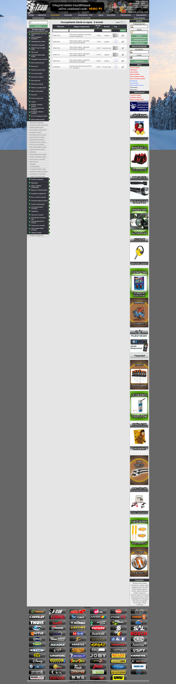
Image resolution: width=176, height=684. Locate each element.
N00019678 (56, 61)
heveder (134, 591)
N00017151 (56, 55)
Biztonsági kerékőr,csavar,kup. (37, 134)
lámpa (138, 595)
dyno (140, 587)
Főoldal (53, 18)
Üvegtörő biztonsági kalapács (37, 176)
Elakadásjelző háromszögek (36, 139)
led (142, 595)
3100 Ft (98, 67)
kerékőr (135, 593)
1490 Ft (98, 61)
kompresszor (142, 593)
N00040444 (56, 67)
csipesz (146, 585)
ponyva (142, 597)
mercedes (146, 595)
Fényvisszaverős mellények (36, 144)
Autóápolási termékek (35, 132)
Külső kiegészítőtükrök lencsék (37, 147)
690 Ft (99, 35)
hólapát (139, 589)
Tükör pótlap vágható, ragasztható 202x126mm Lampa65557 (79, 48)
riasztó (146, 597)
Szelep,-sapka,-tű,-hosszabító (37, 159)
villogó (144, 603)
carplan (142, 585)
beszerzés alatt (107, 48)
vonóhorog (140, 604)
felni (146, 587)
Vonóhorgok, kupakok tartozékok (38, 171)
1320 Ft (98, 48)
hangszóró (144, 589)
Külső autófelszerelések (63, 18)
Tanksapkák (32, 164)
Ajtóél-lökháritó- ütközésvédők (37, 130)
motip (132, 597)
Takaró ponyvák (33, 161)
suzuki (137, 601)
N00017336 (56, 48)
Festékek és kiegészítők (36, 235)
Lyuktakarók (32, 152)
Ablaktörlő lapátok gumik (36, 127)
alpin (140, 583)
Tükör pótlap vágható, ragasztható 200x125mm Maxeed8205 (79, 42)
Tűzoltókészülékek (34, 166)
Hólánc (134, 589)
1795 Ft (98, 55)
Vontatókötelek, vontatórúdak (37, 174)
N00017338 (56, 35)
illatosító (139, 591)
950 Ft (99, 42)
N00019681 (56, 42)
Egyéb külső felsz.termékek (36, 137)
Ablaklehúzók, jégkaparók (36, 122)
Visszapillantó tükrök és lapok (37, 169)
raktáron (106, 35)
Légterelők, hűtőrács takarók (37, 149)
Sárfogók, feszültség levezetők (37, 156)
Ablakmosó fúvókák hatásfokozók (38, 125)
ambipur (144, 583)
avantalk (133, 585)
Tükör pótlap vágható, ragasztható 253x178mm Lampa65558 (79, 54)
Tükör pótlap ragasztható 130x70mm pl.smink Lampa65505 (80, 35)
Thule (139, 603)
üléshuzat (135, 583)
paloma (137, 597)
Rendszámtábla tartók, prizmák (37, 154)
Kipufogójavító (136, 599)
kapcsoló (145, 591)
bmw (137, 585)
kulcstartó (133, 595)
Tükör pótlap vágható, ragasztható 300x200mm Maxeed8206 (79, 61)
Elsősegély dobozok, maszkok (37, 142)
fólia (143, 587)
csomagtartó (134, 587)
